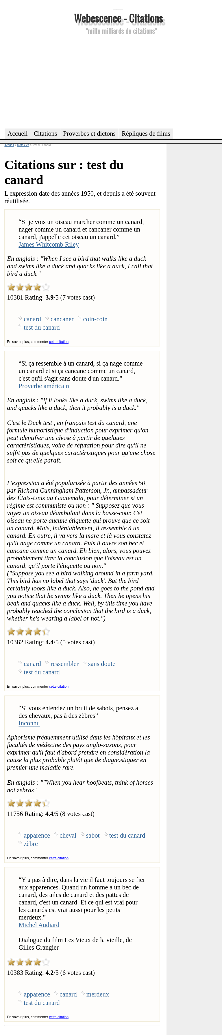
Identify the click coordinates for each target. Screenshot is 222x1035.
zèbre (31, 843)
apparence (37, 835)
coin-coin (95, 319)
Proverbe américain (43, 386)
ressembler (65, 663)
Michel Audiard (38, 924)
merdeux (97, 994)
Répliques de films (146, 133)
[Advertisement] (118, 80)
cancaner (62, 319)
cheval (68, 835)
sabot (93, 835)
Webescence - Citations (118, 17)
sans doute (101, 663)
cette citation (59, 342)
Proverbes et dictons (89, 133)
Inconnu (29, 723)
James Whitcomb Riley (48, 244)
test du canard (42, 327)
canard (32, 319)
